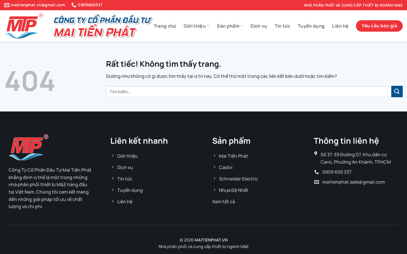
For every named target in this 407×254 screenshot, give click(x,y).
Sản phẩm (230, 26)
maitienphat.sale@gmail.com (353, 182)
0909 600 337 (336, 172)
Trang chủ (165, 26)
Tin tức (282, 26)
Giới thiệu (197, 26)
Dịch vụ (258, 26)
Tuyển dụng (311, 26)
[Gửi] (397, 91)
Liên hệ (340, 26)
